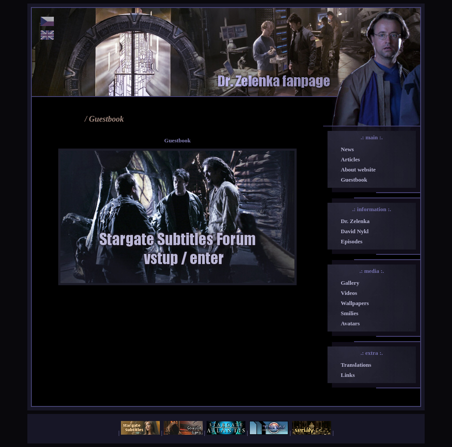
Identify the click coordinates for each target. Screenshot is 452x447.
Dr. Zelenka (355, 221)
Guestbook (354, 179)
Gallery (350, 282)
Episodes (351, 241)
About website (358, 169)
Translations (356, 364)
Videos (349, 293)
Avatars (350, 323)
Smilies (349, 313)
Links (348, 375)
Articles (350, 159)
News (347, 149)
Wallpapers (355, 303)
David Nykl (355, 231)
